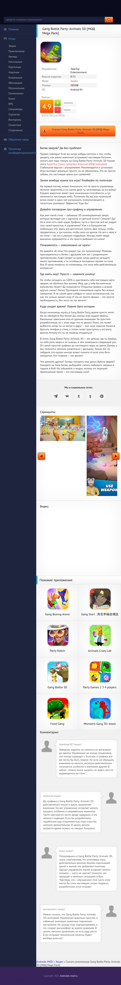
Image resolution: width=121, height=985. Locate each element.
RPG (10, 104)
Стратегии (14, 114)
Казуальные (15, 77)
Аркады (12, 56)
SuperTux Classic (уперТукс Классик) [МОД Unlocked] (77, 164)
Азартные (13, 72)
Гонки (11, 98)
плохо (62, 110)
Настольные (15, 61)
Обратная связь (16, 139)
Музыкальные (16, 88)
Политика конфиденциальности (20, 150)
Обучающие (15, 82)
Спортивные (15, 130)
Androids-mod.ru (68, 975)
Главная (11, 29)
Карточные (14, 67)
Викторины (14, 119)
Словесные (14, 125)
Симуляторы (15, 109)
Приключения (16, 51)
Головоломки (15, 93)
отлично (63, 103)
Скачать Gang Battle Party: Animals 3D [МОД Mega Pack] (80, 131)
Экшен (12, 46)
